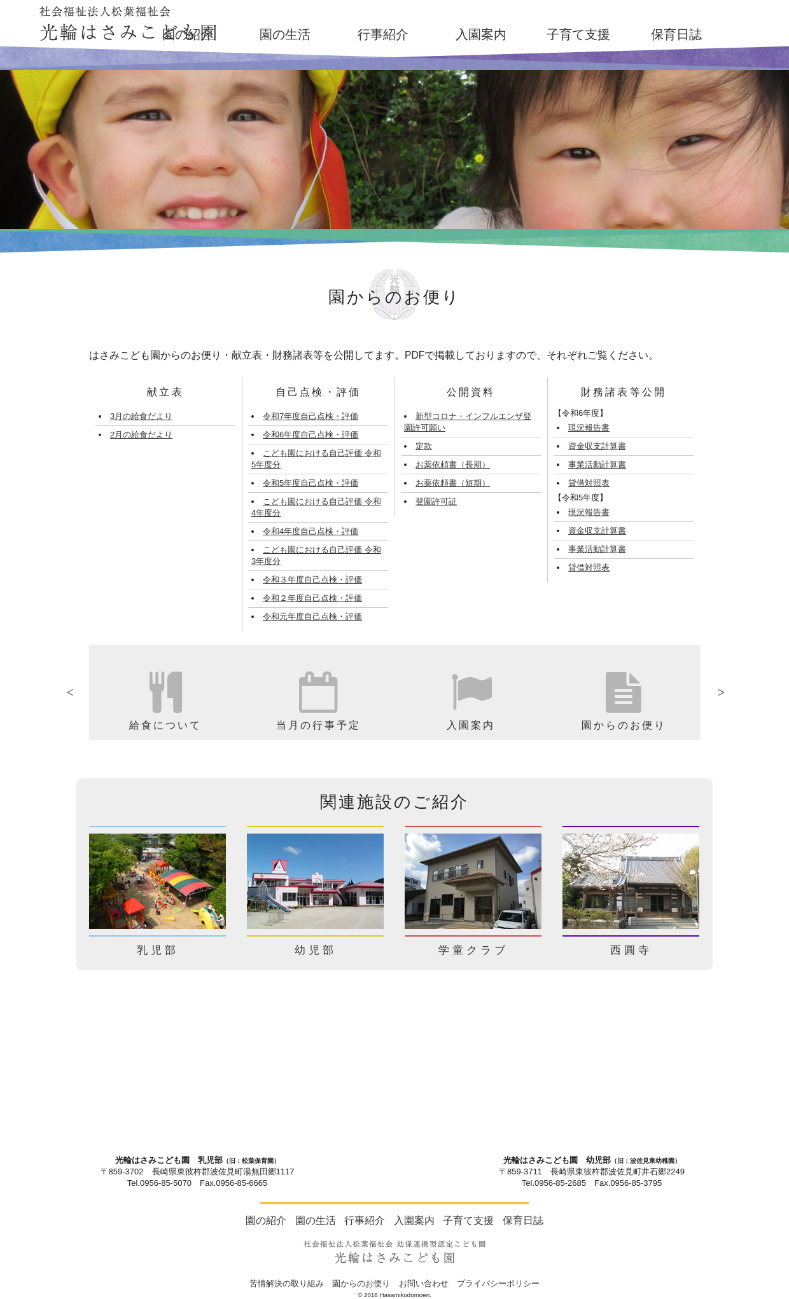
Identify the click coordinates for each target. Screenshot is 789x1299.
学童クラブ (473, 950)
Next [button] (709, 692)
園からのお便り (361, 1283)
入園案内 (481, 34)
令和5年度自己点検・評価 (310, 483)
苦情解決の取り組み (286, 1283)
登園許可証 (436, 501)
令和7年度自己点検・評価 (310, 416)
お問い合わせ (424, 1283)
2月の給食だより (141, 434)
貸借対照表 (589, 483)
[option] (165, 692)
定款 (423, 446)
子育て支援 (578, 34)
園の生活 (285, 34)
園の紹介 (187, 34)
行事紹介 (383, 34)
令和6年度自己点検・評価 (310, 434)
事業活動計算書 (597, 464)
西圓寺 (631, 950)
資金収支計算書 (597, 446)
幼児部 (316, 950)
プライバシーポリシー (498, 1283)
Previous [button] (79, 692)
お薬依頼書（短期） (452, 483)
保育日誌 (676, 34)
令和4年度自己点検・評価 (310, 531)
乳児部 (158, 950)
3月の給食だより (141, 416)
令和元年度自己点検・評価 (312, 616)
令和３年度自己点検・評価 (312, 579)
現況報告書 (589, 427)
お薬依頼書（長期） (452, 464)
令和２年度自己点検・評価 (312, 598)
